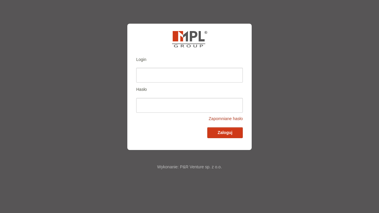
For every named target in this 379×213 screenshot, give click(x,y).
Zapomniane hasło (226, 118)
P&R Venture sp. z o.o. (201, 166)
